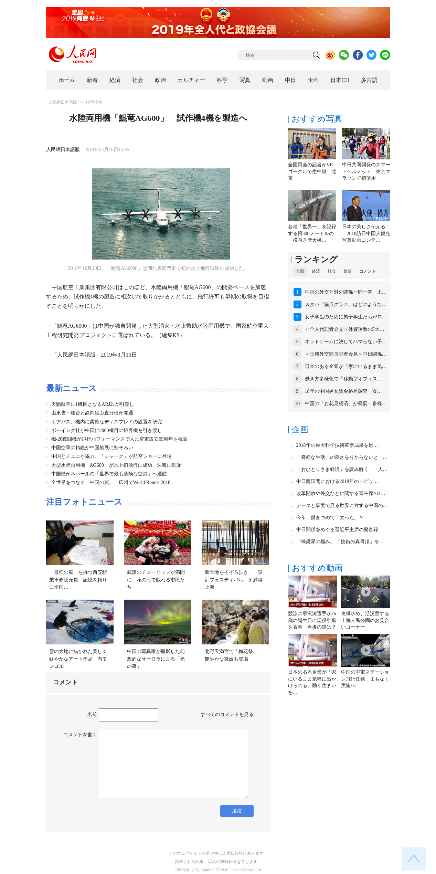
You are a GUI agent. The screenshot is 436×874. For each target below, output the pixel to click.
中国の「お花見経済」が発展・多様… (346, 403)
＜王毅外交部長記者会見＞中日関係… (346, 354)
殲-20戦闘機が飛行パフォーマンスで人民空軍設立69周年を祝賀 (119, 439)
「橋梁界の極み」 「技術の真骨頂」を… (340, 541)
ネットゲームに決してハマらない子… (346, 341)
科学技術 (94, 102)
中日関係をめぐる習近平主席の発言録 (337, 529)
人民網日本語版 (62, 102)
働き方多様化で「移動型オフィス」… (346, 378)
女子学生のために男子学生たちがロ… (346, 316)
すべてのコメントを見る (227, 714)
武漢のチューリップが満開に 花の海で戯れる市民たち (156, 580)
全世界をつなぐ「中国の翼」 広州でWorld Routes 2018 (111, 482)
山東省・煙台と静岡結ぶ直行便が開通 (92, 412)
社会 (137, 80)
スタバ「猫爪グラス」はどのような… (346, 304)
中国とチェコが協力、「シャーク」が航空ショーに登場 (111, 456)
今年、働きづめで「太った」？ (330, 517)
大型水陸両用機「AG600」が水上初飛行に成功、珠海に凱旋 (116, 465)
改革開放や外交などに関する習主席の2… (340, 493)
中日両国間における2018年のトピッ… (337, 481)
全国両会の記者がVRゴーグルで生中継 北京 (312, 171)
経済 (114, 80)
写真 (245, 80)
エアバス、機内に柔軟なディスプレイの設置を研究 (106, 421)
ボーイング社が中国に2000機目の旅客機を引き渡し (106, 430)
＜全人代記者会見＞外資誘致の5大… (344, 329)
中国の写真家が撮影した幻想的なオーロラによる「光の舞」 (156, 659)
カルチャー (191, 80)
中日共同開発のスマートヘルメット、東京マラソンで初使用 (366, 171)
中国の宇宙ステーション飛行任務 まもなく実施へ (365, 679)
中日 (290, 80)
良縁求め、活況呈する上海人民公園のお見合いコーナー (365, 620)
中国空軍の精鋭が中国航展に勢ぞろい (92, 447)
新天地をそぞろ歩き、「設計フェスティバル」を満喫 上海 (236, 580)
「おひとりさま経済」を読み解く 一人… (342, 469)
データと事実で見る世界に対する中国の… (342, 505)
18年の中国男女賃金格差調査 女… (343, 391)
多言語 (369, 80)
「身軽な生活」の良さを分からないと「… (342, 457)
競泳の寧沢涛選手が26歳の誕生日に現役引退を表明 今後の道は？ (312, 620)
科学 (222, 80)
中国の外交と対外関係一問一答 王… (346, 292)
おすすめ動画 (317, 568)
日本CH (339, 80)
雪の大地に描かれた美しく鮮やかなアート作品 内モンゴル (78, 659)
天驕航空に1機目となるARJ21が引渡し (93, 404)
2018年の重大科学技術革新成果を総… (337, 445)
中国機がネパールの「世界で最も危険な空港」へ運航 (109, 473)
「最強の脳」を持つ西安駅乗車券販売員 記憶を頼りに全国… (78, 580)
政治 (160, 80)
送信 (237, 810)
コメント (367, 271)
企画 (313, 80)
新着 (92, 80)
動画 (267, 80)
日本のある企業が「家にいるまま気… (346, 366)
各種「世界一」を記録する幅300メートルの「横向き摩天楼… (312, 233)
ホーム (67, 80)
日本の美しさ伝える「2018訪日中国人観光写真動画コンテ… (366, 233)
